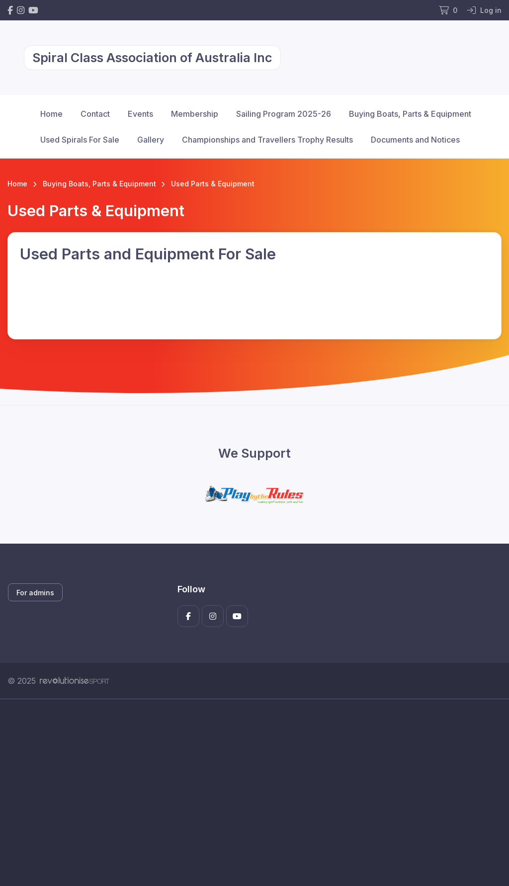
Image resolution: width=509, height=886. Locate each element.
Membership (194, 114)
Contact (95, 114)
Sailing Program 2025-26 (283, 114)
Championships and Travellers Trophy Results (267, 140)
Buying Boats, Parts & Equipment (410, 114)
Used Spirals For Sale (79, 140)
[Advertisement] (254, 792)
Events (140, 114)
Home (51, 114)
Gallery (150, 140)
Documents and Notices (415, 140)
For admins (35, 592)
